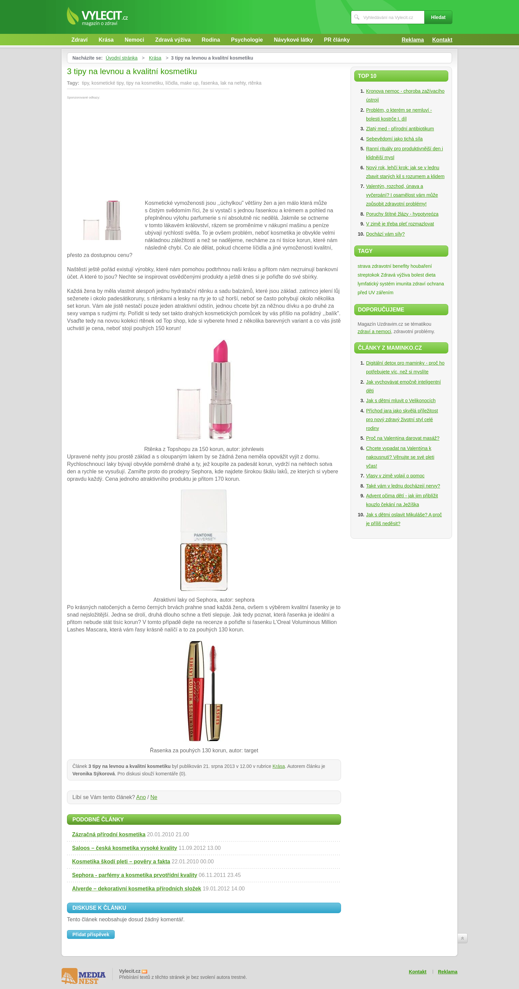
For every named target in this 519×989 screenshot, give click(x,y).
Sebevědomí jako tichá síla (394, 139)
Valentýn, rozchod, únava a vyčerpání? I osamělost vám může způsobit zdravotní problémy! (402, 195)
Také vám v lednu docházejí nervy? (403, 486)
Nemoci (134, 40)
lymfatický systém (376, 283)
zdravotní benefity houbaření (402, 266)
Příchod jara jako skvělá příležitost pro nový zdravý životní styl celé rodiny (402, 419)
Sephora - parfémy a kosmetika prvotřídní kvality (134, 875)
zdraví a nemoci (374, 331)
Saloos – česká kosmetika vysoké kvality (124, 848)
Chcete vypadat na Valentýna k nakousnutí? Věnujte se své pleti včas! (400, 457)
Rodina (211, 40)
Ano (141, 797)
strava (364, 266)
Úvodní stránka (121, 58)
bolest (417, 275)
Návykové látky (293, 40)
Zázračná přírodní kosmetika (108, 834)
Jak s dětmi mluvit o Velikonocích (400, 400)
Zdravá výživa (173, 40)
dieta (430, 275)
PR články (337, 40)
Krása (105, 40)
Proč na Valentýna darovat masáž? (402, 438)
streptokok (369, 275)
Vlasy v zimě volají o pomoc (395, 475)
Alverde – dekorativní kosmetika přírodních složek (136, 888)
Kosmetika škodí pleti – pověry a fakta (121, 861)
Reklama (413, 40)
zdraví (419, 283)
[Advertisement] (124, 150)
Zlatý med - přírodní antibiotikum (400, 128)
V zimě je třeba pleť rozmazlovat (400, 224)
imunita (403, 283)
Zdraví (79, 40)
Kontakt (442, 40)
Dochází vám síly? (385, 234)
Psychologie (247, 40)
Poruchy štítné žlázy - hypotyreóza (402, 214)
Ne (153, 797)
